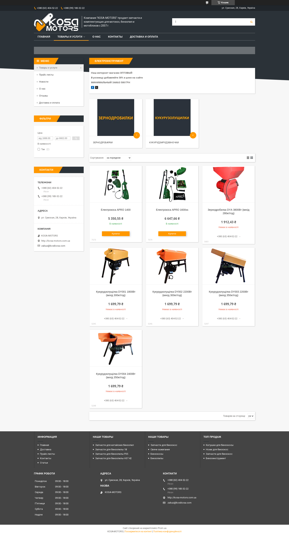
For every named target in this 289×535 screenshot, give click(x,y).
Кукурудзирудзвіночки (164, 142)
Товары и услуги (70, 36)
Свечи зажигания (160, 449)
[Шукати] (251, 22)
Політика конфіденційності (167, 531)
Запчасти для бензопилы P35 (111, 453)
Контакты (115, 36)
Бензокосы (157, 453)
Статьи (44, 462)
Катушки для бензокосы (220, 445)
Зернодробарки (103, 142)
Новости (43, 81)
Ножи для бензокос (217, 449)
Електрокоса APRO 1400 (115, 209)
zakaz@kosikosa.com (53, 245)
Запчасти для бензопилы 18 (111, 449)
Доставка (45, 449)
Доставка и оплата (144, 36)
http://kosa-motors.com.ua (55, 240)
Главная (44, 36)
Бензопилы (157, 458)
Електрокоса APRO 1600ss (172, 209)
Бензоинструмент (216, 458)
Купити (116, 233)
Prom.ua (162, 528)
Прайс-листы (46, 74)
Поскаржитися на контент (138, 531)
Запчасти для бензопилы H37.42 (113, 458)
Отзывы (43, 95)
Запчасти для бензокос (164, 445)
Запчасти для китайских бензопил (114, 445)
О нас (96, 36)
